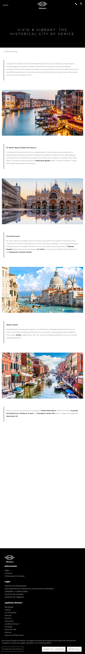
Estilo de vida (10, 629)
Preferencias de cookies (15, 576)
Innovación (9, 621)
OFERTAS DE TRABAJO (14, 597)
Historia (8, 632)
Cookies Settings (12, 649)
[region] (42, 645)
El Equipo (8, 627)
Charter (8, 610)
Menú (5, 5)
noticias (8, 615)
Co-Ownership (10, 613)
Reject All (74, 649)
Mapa (7, 570)
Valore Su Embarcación (14, 635)
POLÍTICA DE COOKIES (14, 594)
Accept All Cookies (53, 649)
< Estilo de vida (10, 52)
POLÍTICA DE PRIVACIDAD (15, 586)
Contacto (8, 573)
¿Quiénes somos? (12, 624)
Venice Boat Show (48, 410)
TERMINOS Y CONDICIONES (16, 591)
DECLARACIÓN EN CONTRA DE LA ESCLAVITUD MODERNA (29, 589)
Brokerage (9, 607)
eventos (8, 618)
